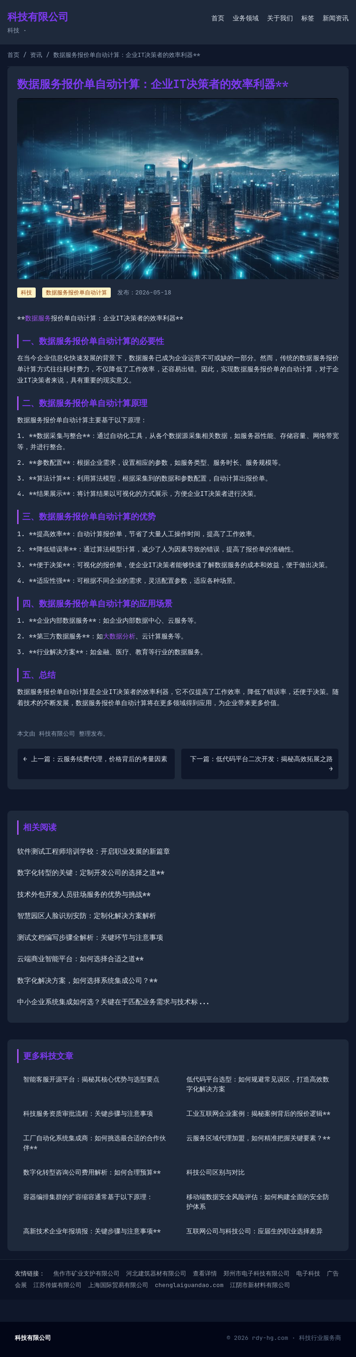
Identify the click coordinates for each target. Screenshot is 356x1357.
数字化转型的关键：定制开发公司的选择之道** (91, 872)
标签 (307, 18)
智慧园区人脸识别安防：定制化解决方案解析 (86, 915)
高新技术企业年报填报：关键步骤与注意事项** (92, 1231)
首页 (217, 18)
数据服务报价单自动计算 (76, 292)
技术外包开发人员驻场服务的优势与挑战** (84, 894)
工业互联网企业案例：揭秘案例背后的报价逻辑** (258, 1113)
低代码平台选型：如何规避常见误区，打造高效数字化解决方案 (257, 1084)
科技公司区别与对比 (215, 1172)
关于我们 (280, 18)
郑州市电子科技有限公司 (256, 1273)
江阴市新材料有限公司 (260, 1285)
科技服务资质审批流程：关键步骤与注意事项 (88, 1113)
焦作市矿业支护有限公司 (86, 1273)
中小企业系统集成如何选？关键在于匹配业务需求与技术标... (113, 1002)
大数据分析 (119, 636)
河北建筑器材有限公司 (156, 1273)
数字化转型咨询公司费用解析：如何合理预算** (92, 1172)
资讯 (36, 55)
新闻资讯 (336, 18)
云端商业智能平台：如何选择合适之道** (80, 958)
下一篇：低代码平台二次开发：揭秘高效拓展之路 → (261, 764)
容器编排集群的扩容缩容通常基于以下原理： (88, 1197)
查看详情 (205, 1273)
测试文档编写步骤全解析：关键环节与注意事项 (90, 937)
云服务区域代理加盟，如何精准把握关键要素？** (258, 1138)
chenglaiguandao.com (189, 1285)
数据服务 (38, 318)
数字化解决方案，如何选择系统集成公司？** (87, 980)
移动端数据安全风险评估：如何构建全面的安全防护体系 (257, 1202)
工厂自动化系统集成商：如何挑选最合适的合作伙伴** (94, 1143)
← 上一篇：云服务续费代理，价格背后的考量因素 (95, 759)
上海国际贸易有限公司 (118, 1285)
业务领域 (246, 18)
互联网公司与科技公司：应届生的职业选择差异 (254, 1231)
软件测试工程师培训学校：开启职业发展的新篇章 (93, 851)
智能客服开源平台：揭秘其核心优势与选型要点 (91, 1079)
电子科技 (308, 1273)
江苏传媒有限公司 (57, 1285)
